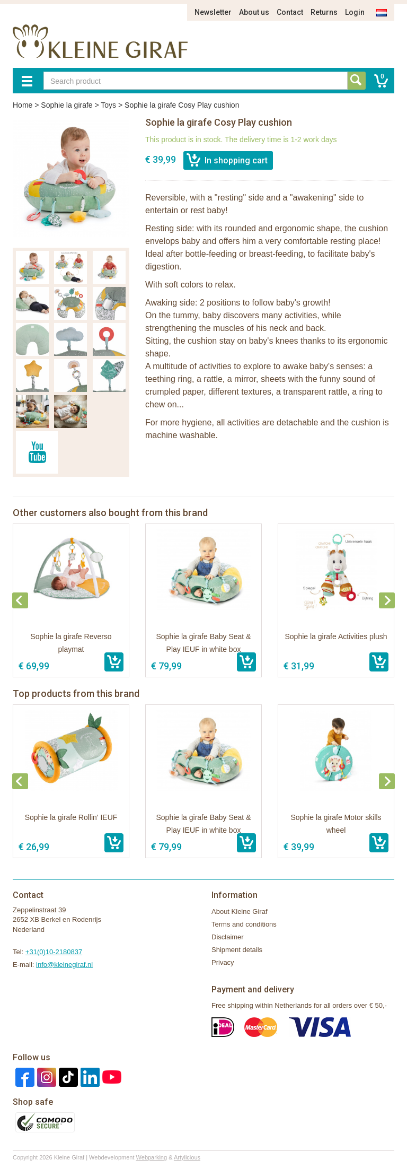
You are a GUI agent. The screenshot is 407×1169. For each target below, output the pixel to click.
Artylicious (187, 1157)
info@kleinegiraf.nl (64, 965)
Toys (108, 105)
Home (22, 105)
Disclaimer (227, 937)
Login (355, 12)
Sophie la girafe (66, 105)
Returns (324, 12)
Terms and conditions (244, 924)
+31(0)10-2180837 (53, 952)
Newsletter (213, 12)
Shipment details (236, 950)
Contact (290, 12)
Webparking (151, 1157)
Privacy (222, 962)
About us (254, 12)
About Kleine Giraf (239, 911)
